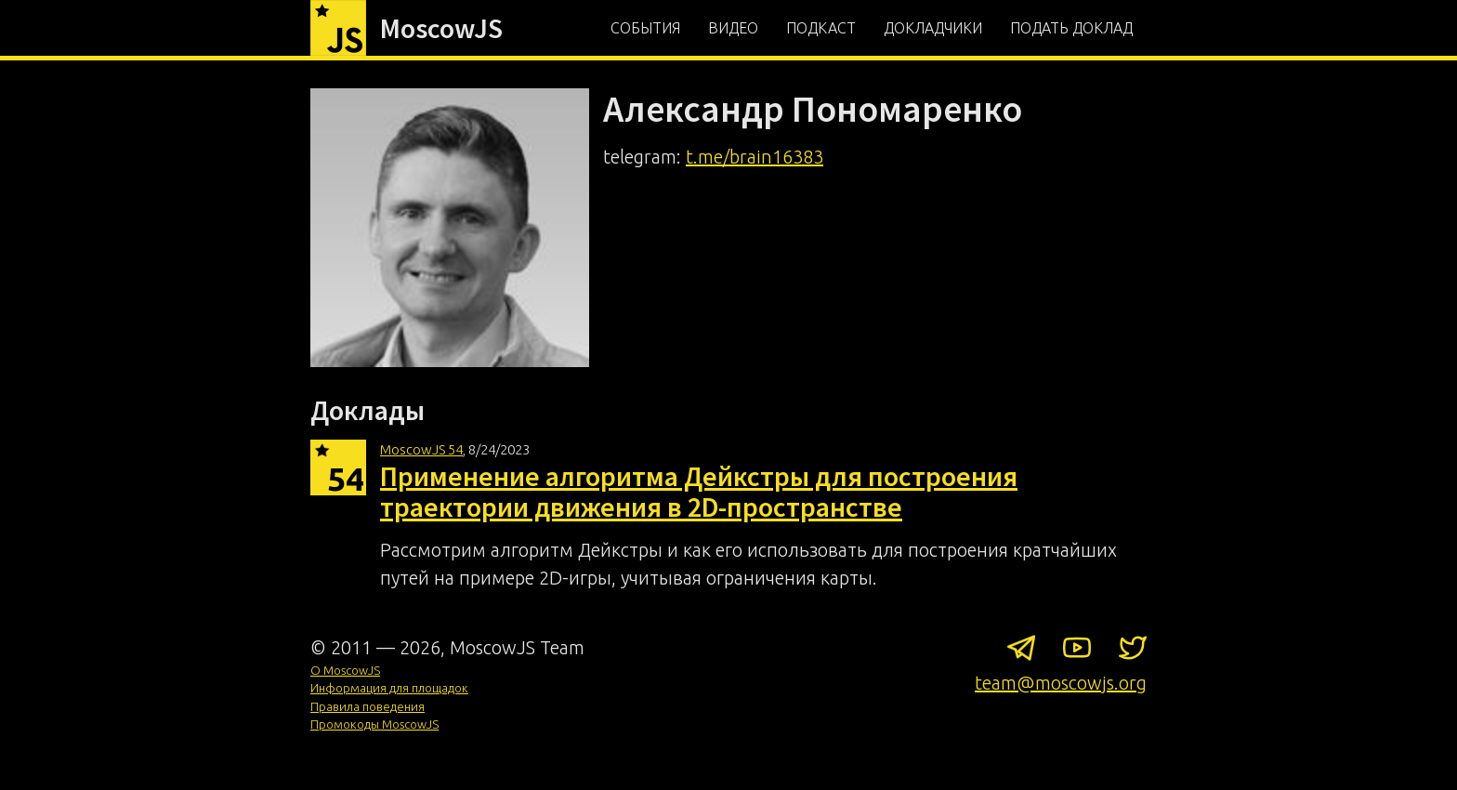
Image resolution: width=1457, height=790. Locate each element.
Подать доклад (1071, 28)
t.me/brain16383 (754, 156)
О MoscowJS (345, 670)
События (645, 28)
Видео (733, 28)
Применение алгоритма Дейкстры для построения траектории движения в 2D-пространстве (698, 491)
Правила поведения (367, 706)
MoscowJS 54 (421, 449)
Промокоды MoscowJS (374, 724)
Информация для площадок (389, 687)
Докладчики (933, 28)
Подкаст (821, 28)
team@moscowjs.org (1061, 682)
